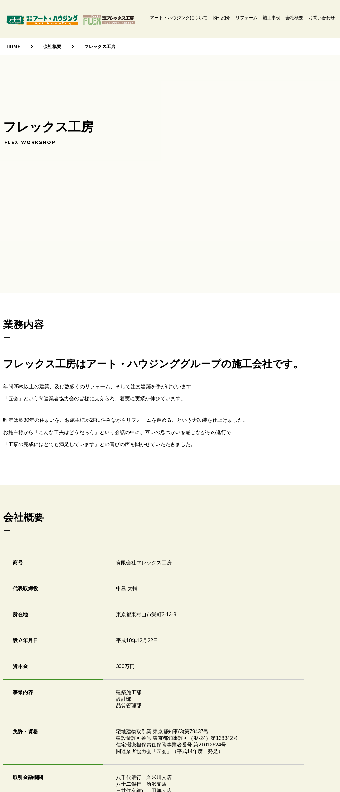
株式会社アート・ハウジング (42, 20)
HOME (13, 46)
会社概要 (294, 17)
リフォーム (246, 17)
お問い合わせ (321, 17)
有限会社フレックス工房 (109, 20)
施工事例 (271, 17)
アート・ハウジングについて (179, 17)
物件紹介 (221, 17)
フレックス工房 (99, 46)
